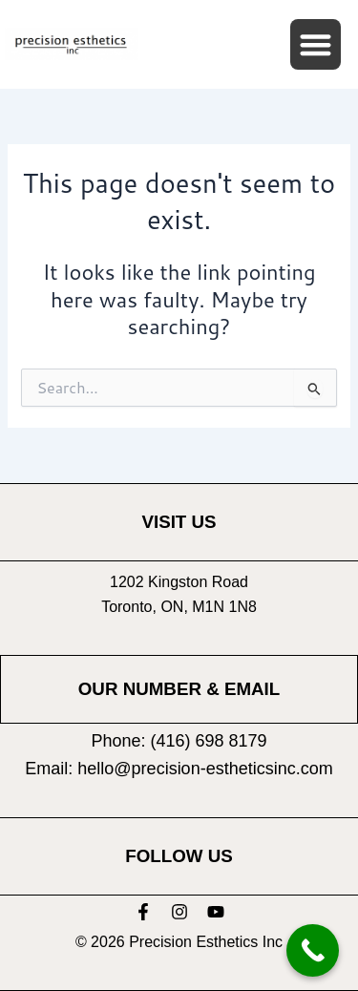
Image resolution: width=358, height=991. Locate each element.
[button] (315, 44)
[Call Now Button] (312, 950)
